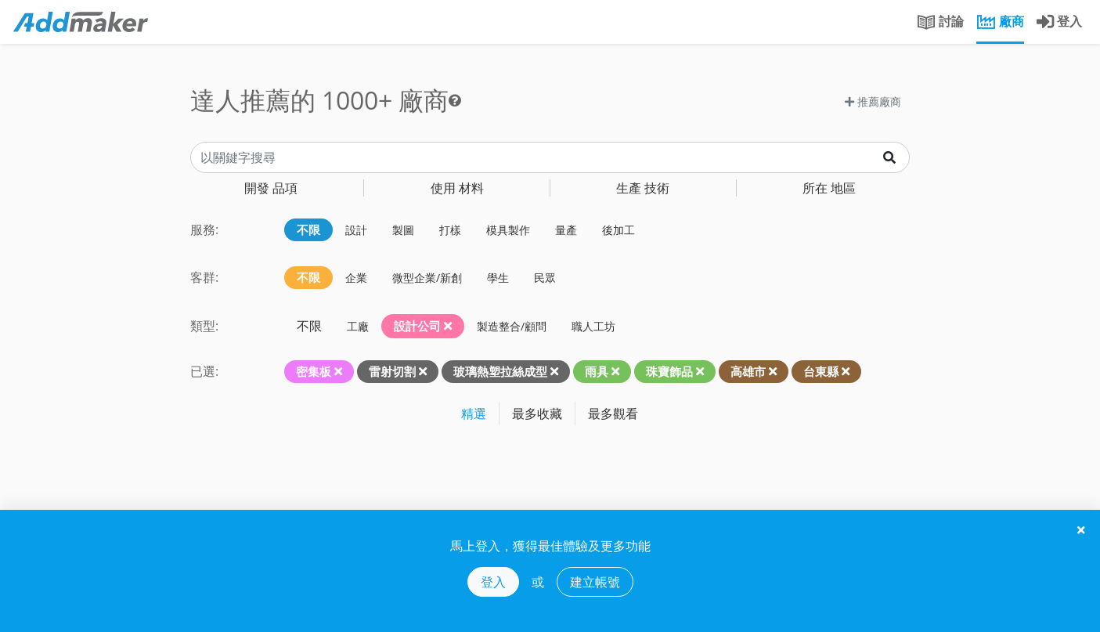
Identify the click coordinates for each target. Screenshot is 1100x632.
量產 (566, 229)
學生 (498, 277)
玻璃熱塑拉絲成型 (500, 371)
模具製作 (508, 229)
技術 (642, 188)
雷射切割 (392, 371)
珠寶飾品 (669, 371)
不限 (308, 229)
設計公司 (423, 326)
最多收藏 (537, 413)
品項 (271, 188)
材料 (457, 188)
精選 (473, 413)
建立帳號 (595, 581)
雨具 (596, 371)
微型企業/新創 (427, 277)
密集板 (313, 371)
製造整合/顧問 (511, 326)
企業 (356, 277)
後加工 (618, 229)
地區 (829, 188)
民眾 (545, 277)
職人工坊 (593, 326)
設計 (356, 229)
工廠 (358, 326)
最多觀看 (613, 413)
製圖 (403, 229)
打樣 (450, 229)
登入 (493, 581)
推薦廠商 (873, 101)
